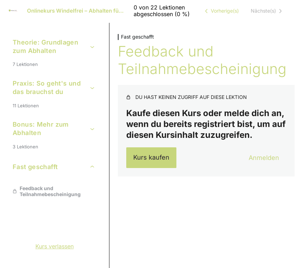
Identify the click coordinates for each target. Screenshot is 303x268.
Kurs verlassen (54, 246)
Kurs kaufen (151, 157)
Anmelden (264, 157)
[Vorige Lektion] (221, 10)
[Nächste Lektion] (267, 10)
